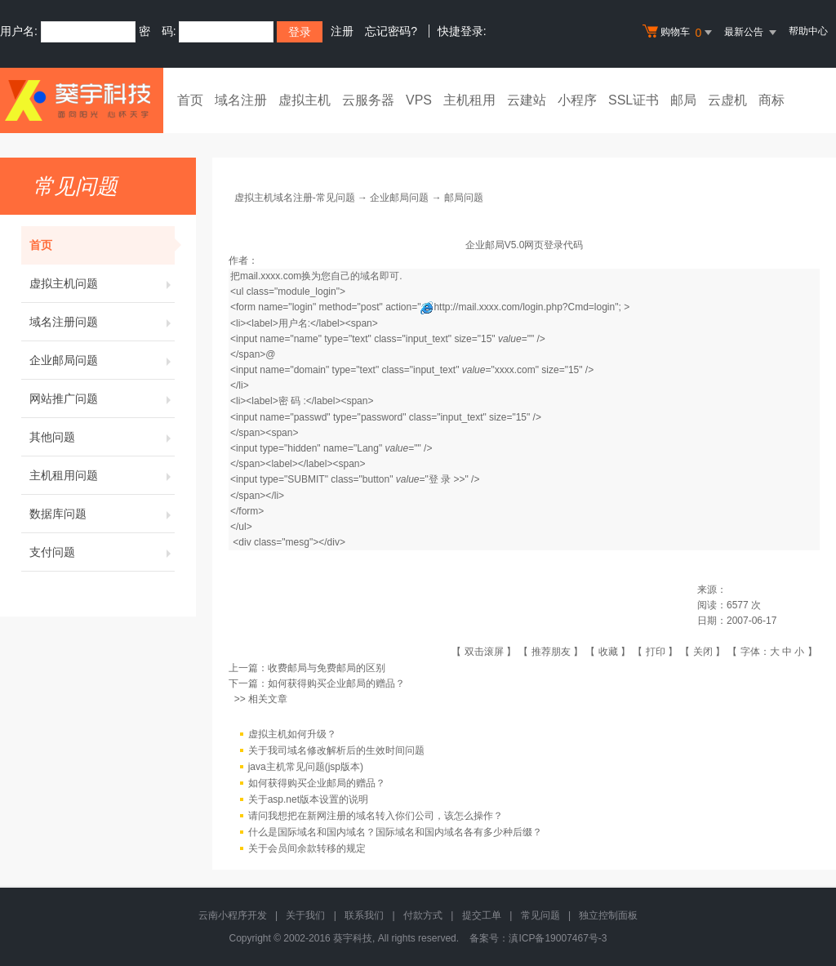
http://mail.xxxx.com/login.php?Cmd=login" (526, 307)
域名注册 (241, 100)
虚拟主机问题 (102, 283)
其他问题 (102, 436)
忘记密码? (391, 31)
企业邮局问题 (102, 360)
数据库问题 (102, 513)
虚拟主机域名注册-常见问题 (294, 197)
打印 (655, 651)
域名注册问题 (102, 321)
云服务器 (368, 100)
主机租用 (469, 100)
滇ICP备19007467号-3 (558, 938)
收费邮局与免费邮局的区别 (326, 668)
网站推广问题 (102, 398)
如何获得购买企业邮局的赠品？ (336, 683)
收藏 (608, 651)
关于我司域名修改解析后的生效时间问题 (336, 751)
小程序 (577, 100)
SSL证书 (633, 100)
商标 (771, 100)
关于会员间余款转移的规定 (307, 849)
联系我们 (364, 915)
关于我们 (305, 915)
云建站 (526, 100)
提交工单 (481, 915)
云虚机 (727, 100)
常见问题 (540, 915)
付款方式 (422, 915)
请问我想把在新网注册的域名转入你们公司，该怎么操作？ (375, 816)
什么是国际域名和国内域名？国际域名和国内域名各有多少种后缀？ (395, 833)
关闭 (703, 651)
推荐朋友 (551, 651)
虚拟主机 (304, 100)
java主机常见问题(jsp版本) (305, 767)
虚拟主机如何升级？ (292, 735)
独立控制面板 (608, 915)
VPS (419, 100)
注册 (342, 31)
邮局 (683, 100)
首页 (190, 100)
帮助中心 (808, 31)
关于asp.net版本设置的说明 (308, 800)
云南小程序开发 (232, 915)
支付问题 (102, 552)
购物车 (679, 32)
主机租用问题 (102, 475)
